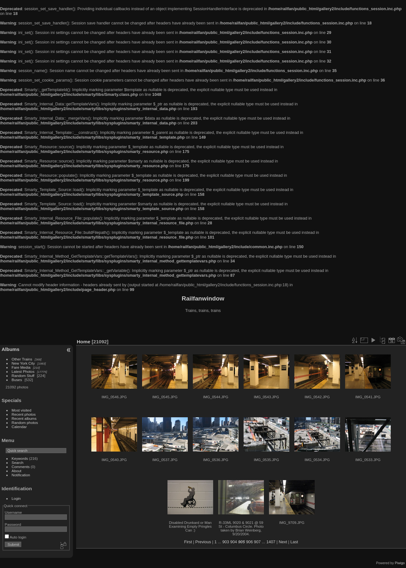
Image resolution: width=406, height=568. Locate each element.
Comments (21, 467)
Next (283, 541)
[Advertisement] (203, 326)
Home (83, 341)
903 (225, 541)
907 (257, 541)
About (17, 471)
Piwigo (400, 563)
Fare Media (21, 367)
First (188, 541)
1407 (270, 541)
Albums (10, 349)
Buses (17, 380)
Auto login (15, 537)
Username (13, 512)
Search (17, 462)
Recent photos (24, 414)
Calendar (19, 427)
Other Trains (22, 359)
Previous (203, 541)
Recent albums (24, 418)
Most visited (21, 410)
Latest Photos (23, 371)
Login (16, 498)
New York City (23, 363)
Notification (21, 475)
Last (294, 541)
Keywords (20, 458)
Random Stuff (23, 375)
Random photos (25, 422)
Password (13, 524)
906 (249, 541)
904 (233, 541)
